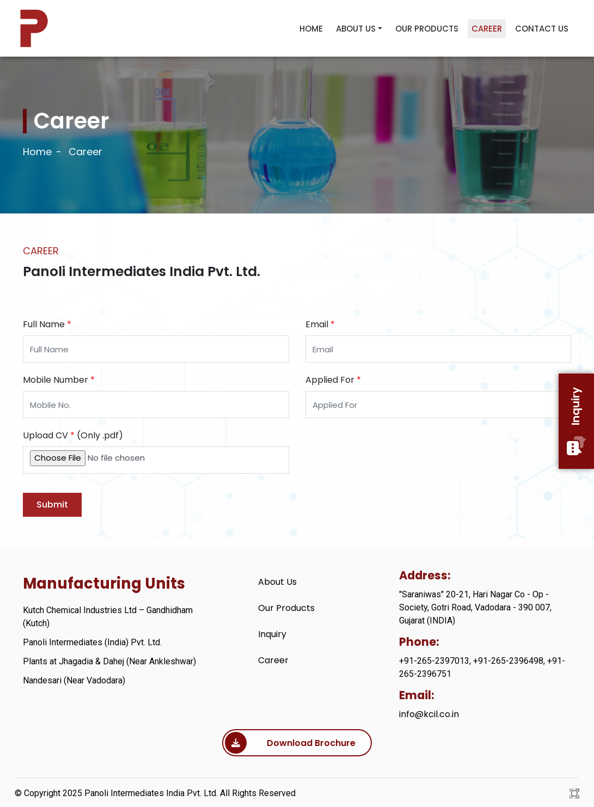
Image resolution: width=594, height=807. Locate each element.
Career (486, 28)
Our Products (426, 28)
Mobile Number (59, 380)
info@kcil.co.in (429, 714)
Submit (52, 504)
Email (320, 324)
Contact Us (541, 28)
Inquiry (576, 421)
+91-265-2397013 (434, 661)
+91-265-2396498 (508, 661)
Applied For (333, 380)
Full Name (47, 324)
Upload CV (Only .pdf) (73, 435)
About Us (356, 28)
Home (311, 28)
